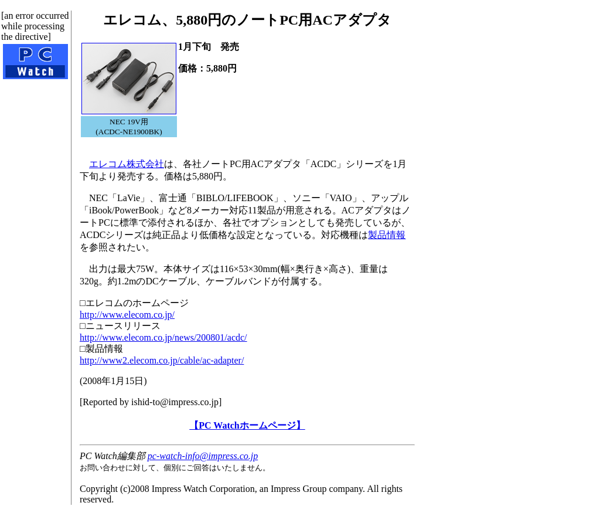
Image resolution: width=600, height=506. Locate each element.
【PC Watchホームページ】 (247, 425)
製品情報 (386, 235)
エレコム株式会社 (126, 164)
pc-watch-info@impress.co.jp (203, 456)
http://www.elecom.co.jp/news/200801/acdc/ (163, 337)
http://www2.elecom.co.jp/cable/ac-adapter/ (162, 360)
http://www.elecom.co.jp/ (127, 315)
